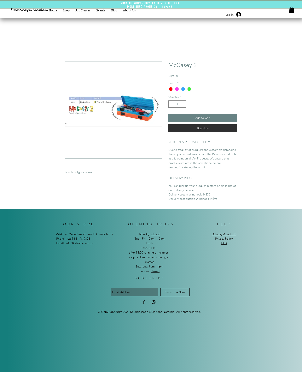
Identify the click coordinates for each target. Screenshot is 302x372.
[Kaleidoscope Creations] (32, 10)
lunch (149, 243)
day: (152, 234)
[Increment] (183, 104)
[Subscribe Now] (175, 292)
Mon (142, 234)
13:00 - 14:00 (149, 248)
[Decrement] (171, 104)
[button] (291, 10)
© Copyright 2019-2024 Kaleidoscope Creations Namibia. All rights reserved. (149, 312)
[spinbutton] (177, 104)
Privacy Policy (224, 238)
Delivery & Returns (224, 234)
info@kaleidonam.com (80, 243)
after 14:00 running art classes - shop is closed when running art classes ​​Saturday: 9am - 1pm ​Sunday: (150, 262)
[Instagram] (153, 302)
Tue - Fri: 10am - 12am (150, 238)
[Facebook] (144, 302)
